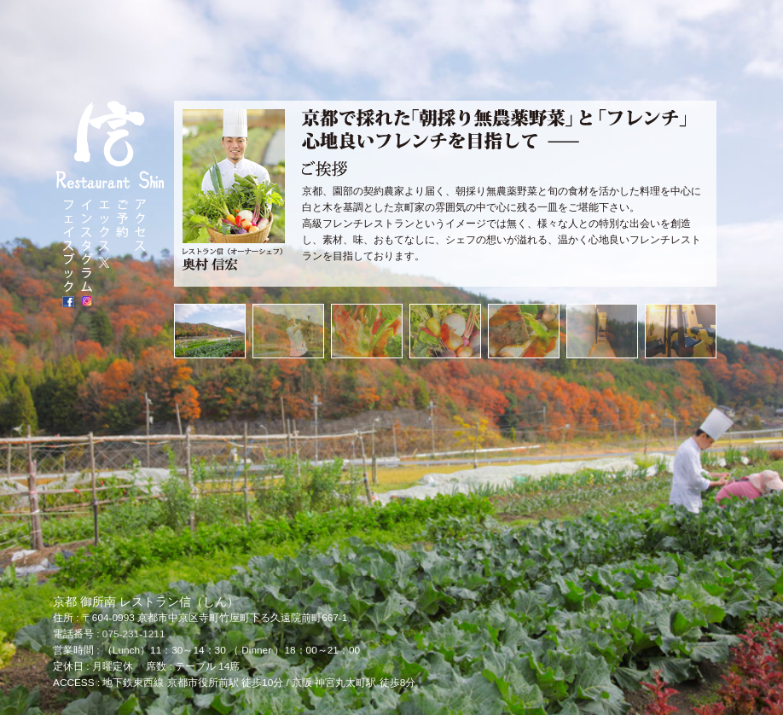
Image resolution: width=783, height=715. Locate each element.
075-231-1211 (133, 634)
